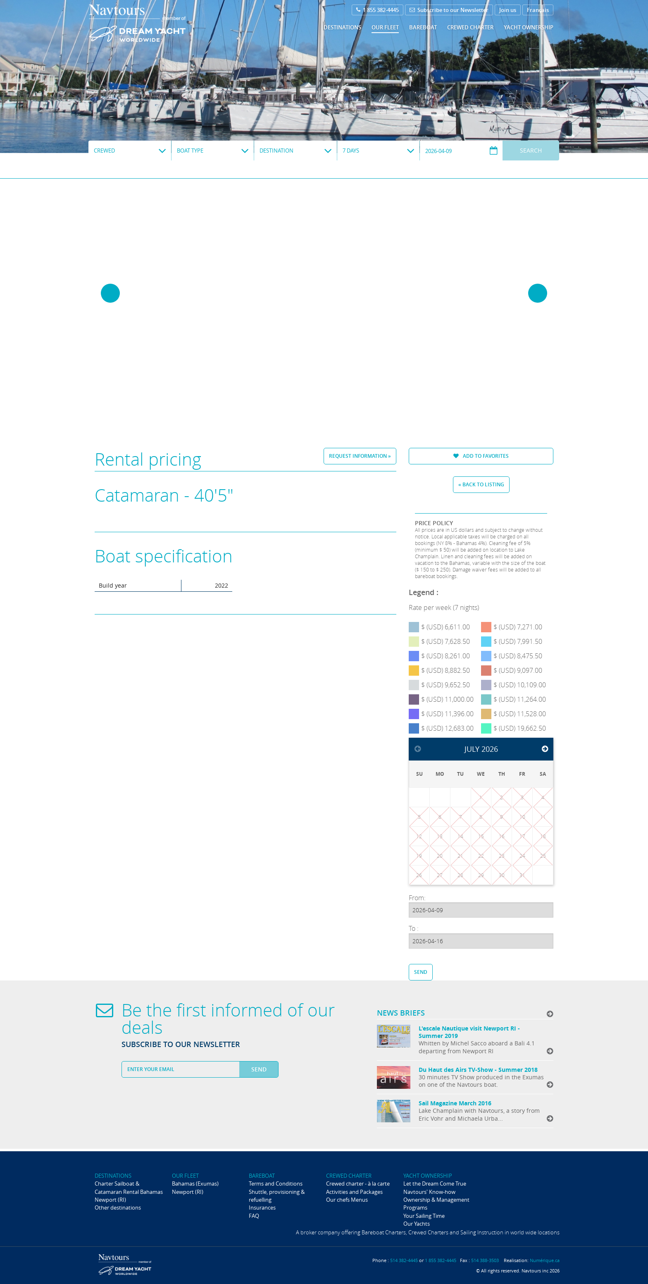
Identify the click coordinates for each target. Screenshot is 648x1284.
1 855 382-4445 (377, 10)
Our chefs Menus (347, 1199)
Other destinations (118, 1207)
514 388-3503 (485, 1260)
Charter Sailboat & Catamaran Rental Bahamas (129, 1187)
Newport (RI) (110, 1199)
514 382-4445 (404, 1260)
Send (420, 972)
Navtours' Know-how (429, 1192)
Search (531, 150)
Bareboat (423, 27)
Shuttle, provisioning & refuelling (277, 1195)
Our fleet (385, 27)
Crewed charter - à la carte (358, 1183)
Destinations (342, 27)
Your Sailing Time (424, 1215)
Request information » (360, 455)
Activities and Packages (354, 1192)
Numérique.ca (545, 1260)
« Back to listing (481, 484)
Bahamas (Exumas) (195, 1183)
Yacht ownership (528, 27)
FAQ (254, 1215)
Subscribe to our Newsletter (449, 10)
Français (538, 10)
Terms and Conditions (276, 1183)
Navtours (154, 23)
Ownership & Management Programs (436, 1203)
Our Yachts (416, 1223)
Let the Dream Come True (434, 1183)
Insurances (262, 1207)
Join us (507, 10)
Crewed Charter (470, 27)
